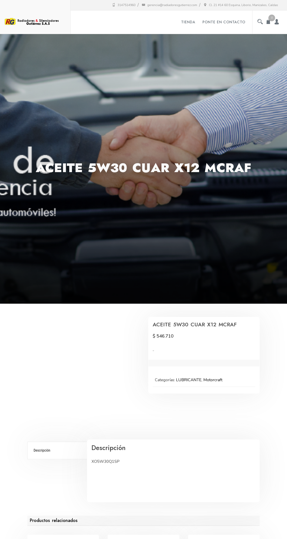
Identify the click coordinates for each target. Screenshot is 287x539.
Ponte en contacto (223, 22)
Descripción (42, 450)
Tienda (188, 22)
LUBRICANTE (189, 380)
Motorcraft (212, 380)
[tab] (58, 450)
